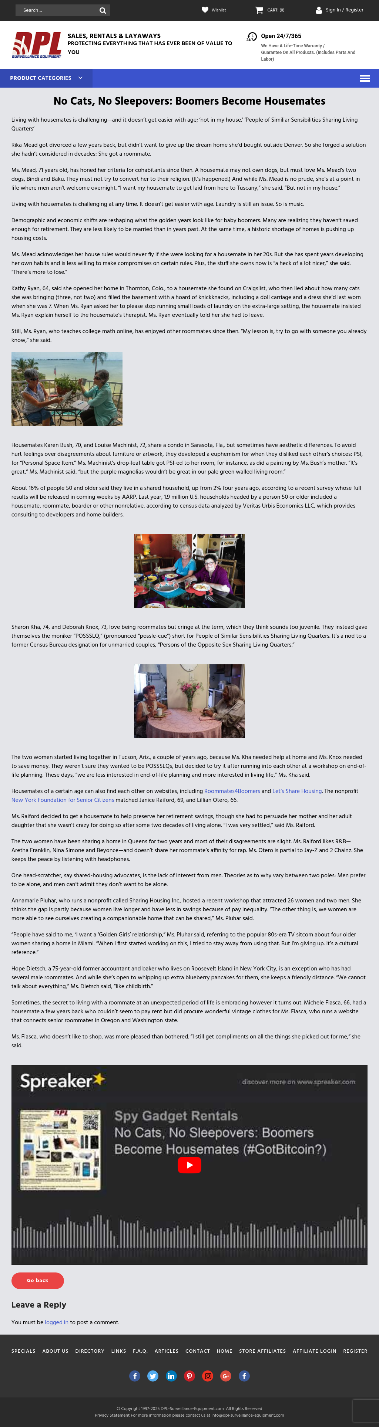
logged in (56, 1323)
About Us (55, 1351)
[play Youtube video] (189, 1165)
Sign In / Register (344, 10)
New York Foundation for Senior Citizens (62, 800)
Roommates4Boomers (232, 791)
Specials (23, 1351)
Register (355, 1351)
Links (119, 1351)
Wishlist (220, 10)
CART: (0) (277, 10)
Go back (37, 1281)
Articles (167, 1351)
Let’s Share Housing (297, 791)
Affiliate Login (315, 1351)
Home (225, 1351)
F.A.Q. (140, 1351)
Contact (197, 1351)
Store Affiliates (262, 1351)
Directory (90, 1351)
